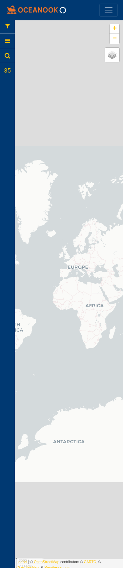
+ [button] (115, 29)
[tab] (7, 25)
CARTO (90, 562)
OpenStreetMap (46, 562)
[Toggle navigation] (108, 10)
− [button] (115, 39)
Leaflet (21, 562)
